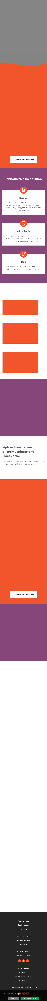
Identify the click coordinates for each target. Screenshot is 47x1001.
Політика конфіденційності (23, 940)
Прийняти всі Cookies (30, 998)
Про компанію (23, 921)
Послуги (23, 944)
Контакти (23, 929)
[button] (23, 159)
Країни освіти (23, 925)
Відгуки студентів (23, 936)
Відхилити (14, 998)
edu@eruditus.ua (23, 951)
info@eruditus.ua (23, 955)
